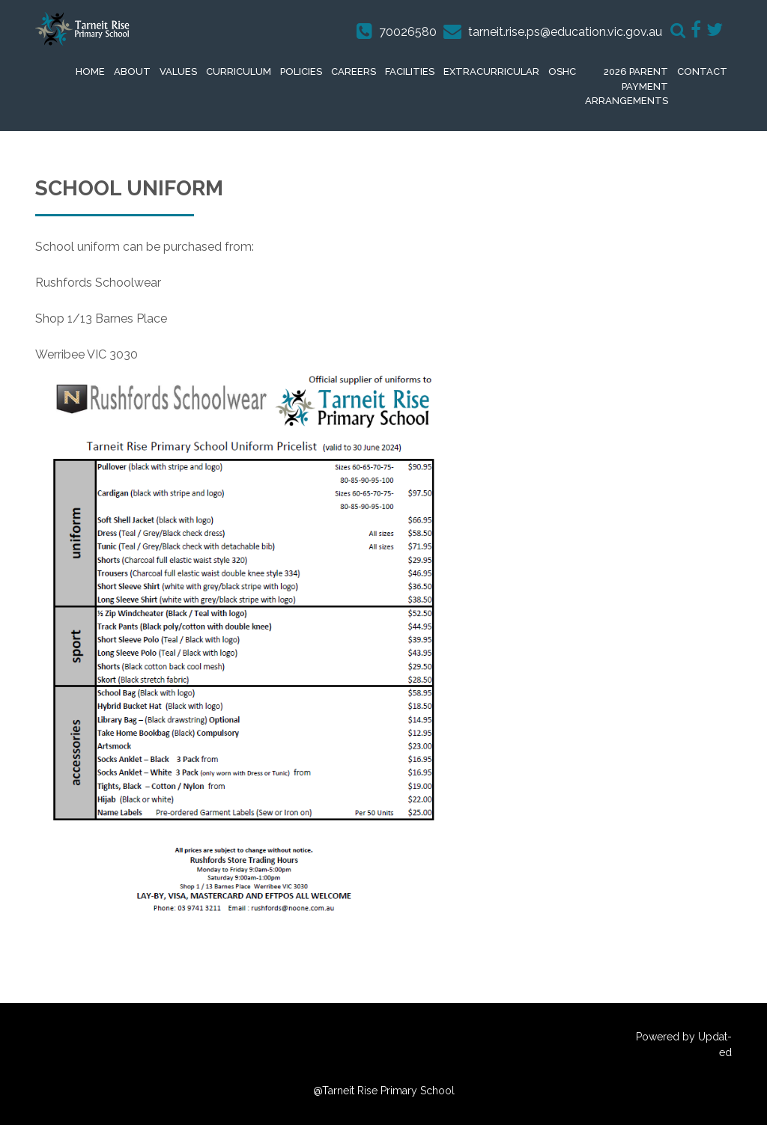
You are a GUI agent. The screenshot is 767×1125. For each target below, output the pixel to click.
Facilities (409, 71)
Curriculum (238, 71)
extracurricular (491, 71)
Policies (301, 71)
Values (178, 71)
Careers (353, 71)
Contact (702, 71)
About (132, 71)
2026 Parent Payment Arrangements (626, 86)
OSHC (562, 71)
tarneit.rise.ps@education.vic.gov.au (565, 32)
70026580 (408, 32)
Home (90, 71)
